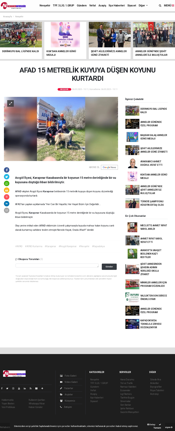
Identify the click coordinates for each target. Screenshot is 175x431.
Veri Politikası (8, 407)
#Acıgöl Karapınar (68, 246)
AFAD (18, 191)
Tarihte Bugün (127, 397)
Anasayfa (7, 16)
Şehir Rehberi (127, 408)
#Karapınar (50, 246)
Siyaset (131, 5)
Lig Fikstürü (126, 394)
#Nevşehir (84, 246)
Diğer (142, 5)
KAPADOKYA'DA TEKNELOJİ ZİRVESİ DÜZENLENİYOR (150, 324)
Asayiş (102, 5)
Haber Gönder (36, 407)
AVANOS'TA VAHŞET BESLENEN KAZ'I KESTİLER (151, 254)
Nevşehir (45, 5)
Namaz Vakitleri (128, 386)
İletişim (66, 407)
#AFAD (18, 246)
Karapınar (48, 191)
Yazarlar (66, 388)
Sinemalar (125, 401)
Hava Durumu (127, 379)
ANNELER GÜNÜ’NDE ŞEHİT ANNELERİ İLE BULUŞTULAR (151, 190)
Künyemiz (67, 400)
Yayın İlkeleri (8, 403)
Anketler (154, 383)
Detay (151, 424)
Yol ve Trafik (126, 383)
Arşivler (66, 394)
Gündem (82, 5)
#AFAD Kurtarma (33, 246)
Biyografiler (156, 386)
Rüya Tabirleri (157, 390)
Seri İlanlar (125, 405)
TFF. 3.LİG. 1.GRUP (63, 5)
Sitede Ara (155, 379)
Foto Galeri (68, 375)
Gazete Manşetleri (129, 412)
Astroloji (154, 394)
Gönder (109, 266)
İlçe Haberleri (117, 5)
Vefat (92, 5)
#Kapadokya (98, 246)
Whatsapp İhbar (37, 403)
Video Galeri (68, 382)
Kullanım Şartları (37, 400)
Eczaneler (125, 390)
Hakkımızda (7, 400)
